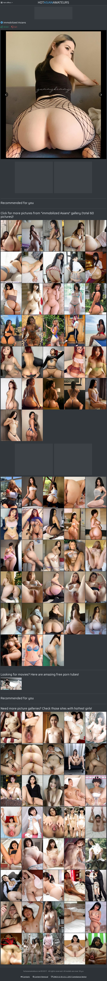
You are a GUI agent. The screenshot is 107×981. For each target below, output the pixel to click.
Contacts (25, 976)
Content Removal (40, 976)
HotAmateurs (53, 2)
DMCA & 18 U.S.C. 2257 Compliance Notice (68, 976)
